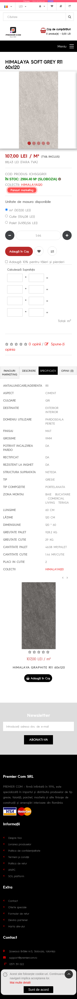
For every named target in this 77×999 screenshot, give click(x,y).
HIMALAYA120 (31, 184)
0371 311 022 (16, 964)
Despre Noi (15, 837)
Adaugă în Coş (19, 251)
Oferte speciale (17, 907)
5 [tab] (47, 143)
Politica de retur (17, 863)
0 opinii (35, 343)
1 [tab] (29, 143)
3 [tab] (38, 143)
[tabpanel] (38, 110)
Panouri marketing (22, 190)
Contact (13, 900)
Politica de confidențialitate (24, 850)
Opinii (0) (67, 370)
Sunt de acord (38, 989)
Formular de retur (18, 913)
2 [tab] (33, 143)
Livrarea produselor (19, 844)
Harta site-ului (16, 926)
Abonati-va (38, 739)
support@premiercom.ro (23, 957)
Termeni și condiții (18, 857)
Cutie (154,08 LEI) (20, 216)
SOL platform (16, 876)
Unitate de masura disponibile (28, 201)
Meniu (61, 46)
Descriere (29, 370)
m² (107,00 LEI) (18, 210)
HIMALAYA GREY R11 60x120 (38, 667)
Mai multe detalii (20, 982)
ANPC (11, 869)
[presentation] (62, 577)
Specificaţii (48, 370)
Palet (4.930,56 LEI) (21, 223)
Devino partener (18, 920)
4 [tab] (43, 143)
